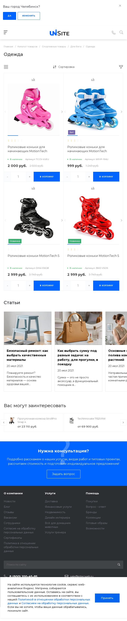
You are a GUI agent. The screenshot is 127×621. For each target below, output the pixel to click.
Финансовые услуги (58, 506)
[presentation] (5, 112)
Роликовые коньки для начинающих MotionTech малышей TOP (27, 151)
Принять (107, 597)
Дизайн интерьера (57, 517)
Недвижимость (55, 512)
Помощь (92, 493)
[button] (13, 135)
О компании (13, 493)
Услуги (50, 493)
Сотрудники (12, 523)
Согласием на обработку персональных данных (55, 603)
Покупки (92, 501)
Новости (9, 501)
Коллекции (93, 517)
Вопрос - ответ (96, 506)
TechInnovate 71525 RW (91, 418)
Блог (7, 506)
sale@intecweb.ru (81, 576)
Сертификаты (13, 537)
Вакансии (10, 517)
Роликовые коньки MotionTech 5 (33, 256)
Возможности (95, 528)
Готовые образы (96, 523)
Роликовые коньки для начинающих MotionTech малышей (87, 151)
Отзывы (9, 512)
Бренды (91, 512)
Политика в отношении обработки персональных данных (21, 547)
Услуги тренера (55, 532)
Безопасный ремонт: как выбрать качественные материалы (27, 355)
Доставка (51, 501)
